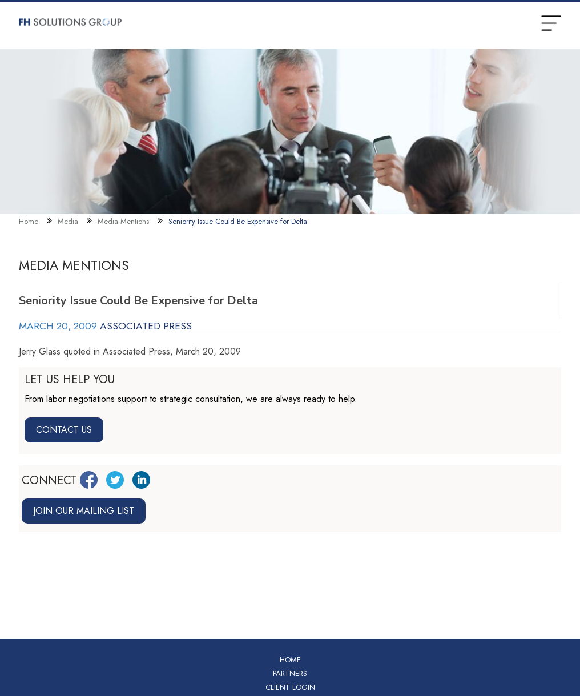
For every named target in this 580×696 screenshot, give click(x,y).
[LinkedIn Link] (141, 480)
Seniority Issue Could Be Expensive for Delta (237, 221)
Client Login (290, 687)
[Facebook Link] (89, 480)
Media (68, 221)
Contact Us (64, 429)
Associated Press (146, 326)
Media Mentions (123, 221)
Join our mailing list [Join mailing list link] (83, 510)
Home (28, 221)
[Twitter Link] (115, 480)
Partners (290, 673)
